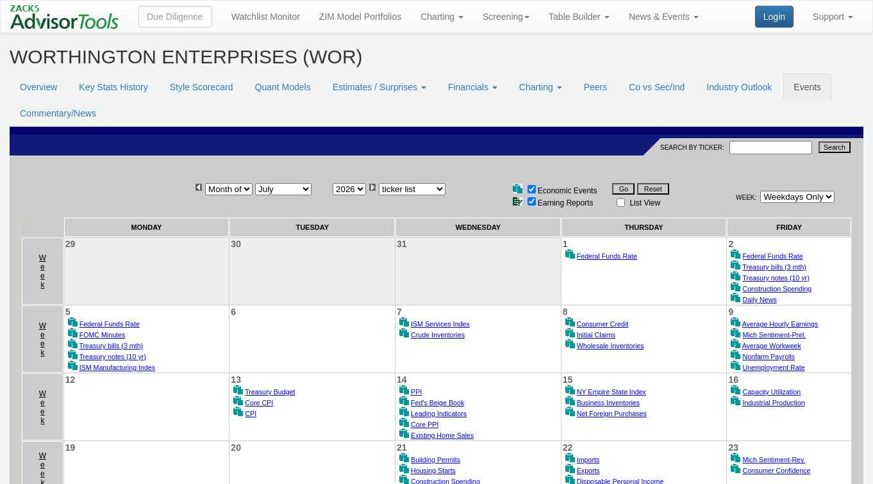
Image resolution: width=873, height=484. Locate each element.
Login (774, 17)
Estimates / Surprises (379, 87)
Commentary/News (58, 113)
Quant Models (283, 87)
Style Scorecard (201, 87)
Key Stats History (113, 87)
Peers (596, 87)
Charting (441, 17)
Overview (38, 87)
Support (833, 17)
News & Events (664, 17)
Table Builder (579, 17)
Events (807, 87)
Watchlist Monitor (265, 17)
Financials (472, 87)
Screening (506, 17)
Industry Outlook (739, 87)
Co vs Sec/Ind (657, 87)
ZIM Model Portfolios (360, 17)
